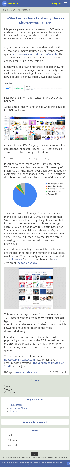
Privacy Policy (35, 464)
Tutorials (14, 411)
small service (14, 259)
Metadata (32, 372)
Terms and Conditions (57, 458)
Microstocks (16, 404)
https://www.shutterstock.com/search (34, 54)
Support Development (35, 421)
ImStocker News (18, 407)
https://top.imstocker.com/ (20, 359)
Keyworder (19, 372)
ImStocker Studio (27, 262)
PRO (56, 259)
